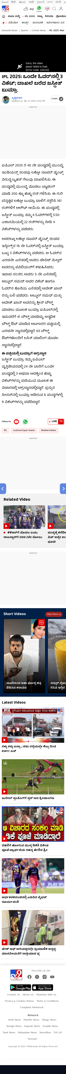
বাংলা (50, 2)
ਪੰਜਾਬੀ (58, 2)
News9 (5, 2)
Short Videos (15, 614)
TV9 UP (57, 1032)
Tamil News (8, 1032)
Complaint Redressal (31, 1007)
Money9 (32, 1039)
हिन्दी (13, 2)
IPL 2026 (30, 16)
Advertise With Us (46, 995)
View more (54, 614)
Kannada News (9, 31)
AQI (32, 9)
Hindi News (14, 1020)
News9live (45, 1032)
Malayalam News (27, 1032)
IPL (5, 430)
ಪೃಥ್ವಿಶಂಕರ (16, 98)
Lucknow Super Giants (24, 430)
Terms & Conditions (47, 1001)
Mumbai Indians (48, 430)
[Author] (6, 100)
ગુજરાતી (40, 2)
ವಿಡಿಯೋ (13, 23)
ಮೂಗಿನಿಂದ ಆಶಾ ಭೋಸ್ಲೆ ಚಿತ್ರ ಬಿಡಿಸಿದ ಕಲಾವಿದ (23, 685)
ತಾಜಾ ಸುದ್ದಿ (14, 16)
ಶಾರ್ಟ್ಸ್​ (25, 23)
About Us (28, 995)
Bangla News (14, 1026)
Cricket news (38, 31)
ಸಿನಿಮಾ (49, 16)
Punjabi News (50, 1026)
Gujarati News (32, 1026)
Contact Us (13, 995)
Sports (24, 31)
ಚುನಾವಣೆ (38, 23)
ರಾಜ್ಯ (39, 16)
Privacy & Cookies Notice (19, 1001)
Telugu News (49, 1020)
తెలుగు (22, 2)
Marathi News (31, 1020)
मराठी (31, 2)
